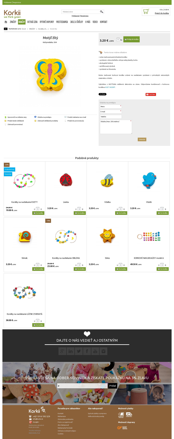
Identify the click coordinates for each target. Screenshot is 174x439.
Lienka (66, 202)
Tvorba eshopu (34, 430)
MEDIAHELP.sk (34, 433)
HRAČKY (22, 22)
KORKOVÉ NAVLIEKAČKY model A (149, 258)
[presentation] (118, 140)
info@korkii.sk (38, 419)
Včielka (107, 202)
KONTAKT (103, 22)
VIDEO (95, 22)
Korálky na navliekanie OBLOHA (66, 258)
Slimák (24, 258)
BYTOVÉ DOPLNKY (47, 22)
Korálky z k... (42, 29)
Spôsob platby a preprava (97, 413)
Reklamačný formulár (65, 428)
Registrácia (17, 2)
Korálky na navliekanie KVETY (24, 202)
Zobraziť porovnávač (15, 124)
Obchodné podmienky (65, 419)
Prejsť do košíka (162, 13)
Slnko (107, 258)
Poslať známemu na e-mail (77, 117)
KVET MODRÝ (110, 87)
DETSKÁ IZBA (32, 22)
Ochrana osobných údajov (67, 431)
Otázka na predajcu (44, 117)
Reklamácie (62, 416)
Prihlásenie (7, 2)
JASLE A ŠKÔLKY (76, 22)
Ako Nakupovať (63, 425)
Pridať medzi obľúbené (16, 121)
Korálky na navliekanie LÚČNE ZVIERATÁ (24, 314)
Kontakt (60, 413)
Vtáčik (149, 202)
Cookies (60, 434)
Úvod (24, 29)
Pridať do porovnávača (76, 121)
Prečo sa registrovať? (65, 422)
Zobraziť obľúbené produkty (48, 121)
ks (121, 40)
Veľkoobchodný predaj (96, 416)
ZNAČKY (13, 22)
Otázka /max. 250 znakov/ (116, 127)
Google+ (36, 422)
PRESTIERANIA (62, 22)
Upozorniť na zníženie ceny (17, 117)
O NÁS (87, 22)
